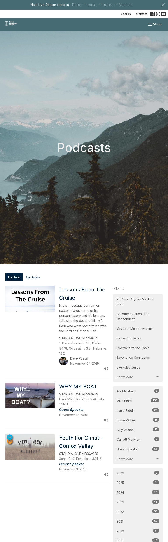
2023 (138, 502)
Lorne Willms (138, 420)
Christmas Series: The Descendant (133, 316)
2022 (138, 511)
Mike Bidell (138, 400)
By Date (14, 277)
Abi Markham (138, 391)
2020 (138, 531)
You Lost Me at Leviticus (135, 329)
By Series (33, 277)
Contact (141, 14)
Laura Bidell (138, 410)
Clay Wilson (138, 429)
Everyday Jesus (128, 367)
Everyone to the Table (133, 348)
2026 (138, 473)
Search (126, 14)
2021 (138, 521)
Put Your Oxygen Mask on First (135, 301)
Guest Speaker (138, 449)
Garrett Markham (138, 439)
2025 (138, 482)
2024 (138, 492)
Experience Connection (134, 357)
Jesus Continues (129, 338)
